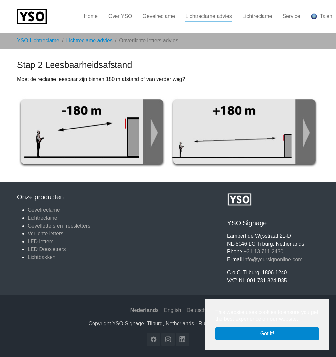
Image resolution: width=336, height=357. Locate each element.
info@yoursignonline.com (273, 259)
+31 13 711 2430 (264, 251)
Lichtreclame (42, 218)
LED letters (40, 241)
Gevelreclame (44, 210)
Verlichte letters (45, 233)
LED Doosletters (47, 249)
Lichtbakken (41, 257)
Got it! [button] (267, 333)
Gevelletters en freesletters (59, 225)
